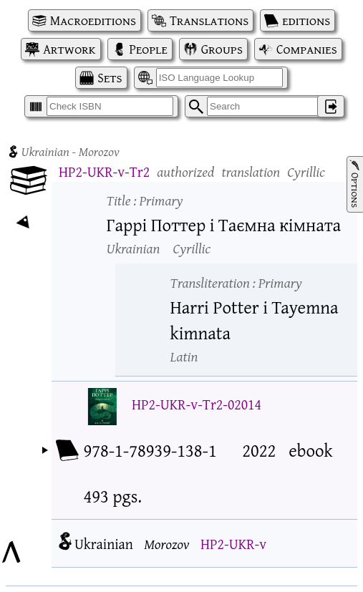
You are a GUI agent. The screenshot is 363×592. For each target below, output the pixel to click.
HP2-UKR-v (233, 543)
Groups (222, 49)
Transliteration (236, 282)
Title (145, 200)
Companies (306, 49)
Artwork (69, 49)
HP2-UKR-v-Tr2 (104, 171)
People (149, 49)
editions (306, 20)
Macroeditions (93, 20)
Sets (109, 77)
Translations (209, 20)
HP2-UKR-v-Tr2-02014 (196, 404)
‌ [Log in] (330, 106)
